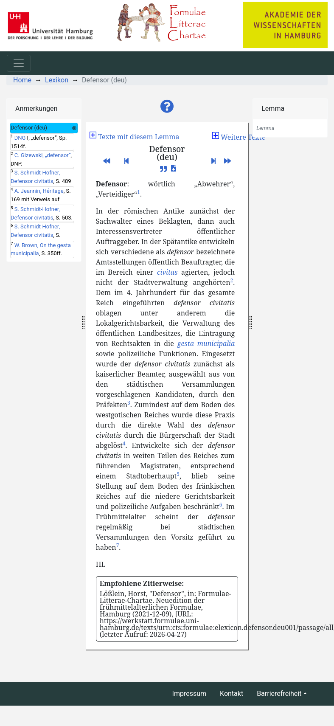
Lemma (272, 108)
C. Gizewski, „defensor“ (42, 155)
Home (22, 80)
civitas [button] (167, 272)
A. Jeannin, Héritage (39, 191)
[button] (167, 106)
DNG (20, 138)
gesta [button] (185, 343)
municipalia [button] (216, 343)
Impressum (189, 693)
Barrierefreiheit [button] (279, 693)
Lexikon (56, 80)
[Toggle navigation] (19, 63)
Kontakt (231, 693)
